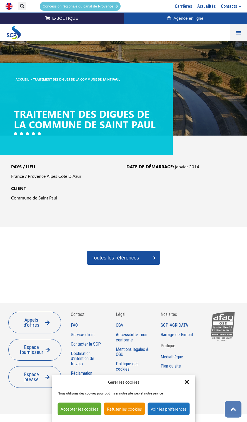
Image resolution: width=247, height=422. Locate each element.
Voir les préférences (168, 409)
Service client (83, 334)
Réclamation (81, 373)
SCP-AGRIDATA (174, 325)
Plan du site (171, 366)
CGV (119, 325)
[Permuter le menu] (238, 32)
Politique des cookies (127, 366)
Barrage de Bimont (177, 334)
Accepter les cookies (79, 409)
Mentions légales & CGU (132, 352)
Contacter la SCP (86, 344)
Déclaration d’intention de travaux (82, 359)
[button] (186, 382)
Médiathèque (172, 356)
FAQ (74, 325)
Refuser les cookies (124, 409)
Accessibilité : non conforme (131, 337)
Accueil (22, 79)
